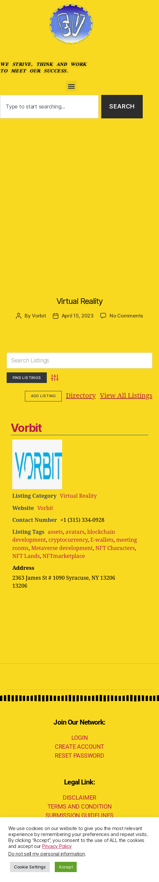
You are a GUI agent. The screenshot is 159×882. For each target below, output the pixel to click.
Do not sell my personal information (46, 854)
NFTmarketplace (63, 556)
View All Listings (85, 396)
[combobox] (49, 106)
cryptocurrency (68, 540)
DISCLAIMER (79, 797)
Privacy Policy (57, 846)
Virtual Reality (79, 301)
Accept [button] (66, 866)
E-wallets (102, 540)
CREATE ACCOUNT (79, 746)
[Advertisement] (79, 201)
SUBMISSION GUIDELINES (79, 815)
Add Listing (133, 396)
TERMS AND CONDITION (79, 806)
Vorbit (39, 316)
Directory (40, 396)
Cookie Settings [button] (30, 866)
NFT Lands (26, 556)
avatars (74, 532)
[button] (71, 86)
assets (55, 532)
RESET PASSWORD (79, 755)
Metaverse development (62, 548)
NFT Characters (115, 548)
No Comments (126, 316)
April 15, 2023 (78, 316)
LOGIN (79, 737)
